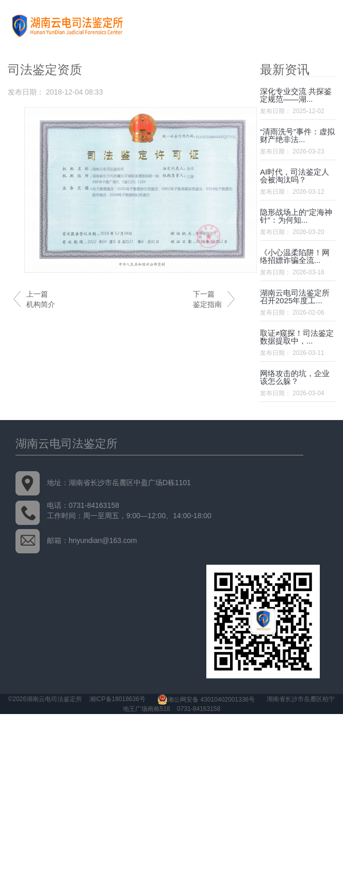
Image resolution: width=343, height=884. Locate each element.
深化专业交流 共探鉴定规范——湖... (296, 95)
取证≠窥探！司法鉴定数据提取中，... (297, 337)
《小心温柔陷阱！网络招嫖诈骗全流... (295, 256)
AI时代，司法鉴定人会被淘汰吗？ (294, 175)
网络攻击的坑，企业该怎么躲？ (295, 377)
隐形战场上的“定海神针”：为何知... (296, 216)
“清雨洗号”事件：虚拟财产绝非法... (297, 135)
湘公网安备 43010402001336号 (206, 699)
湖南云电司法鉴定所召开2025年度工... (295, 296)
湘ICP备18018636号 (117, 699)
